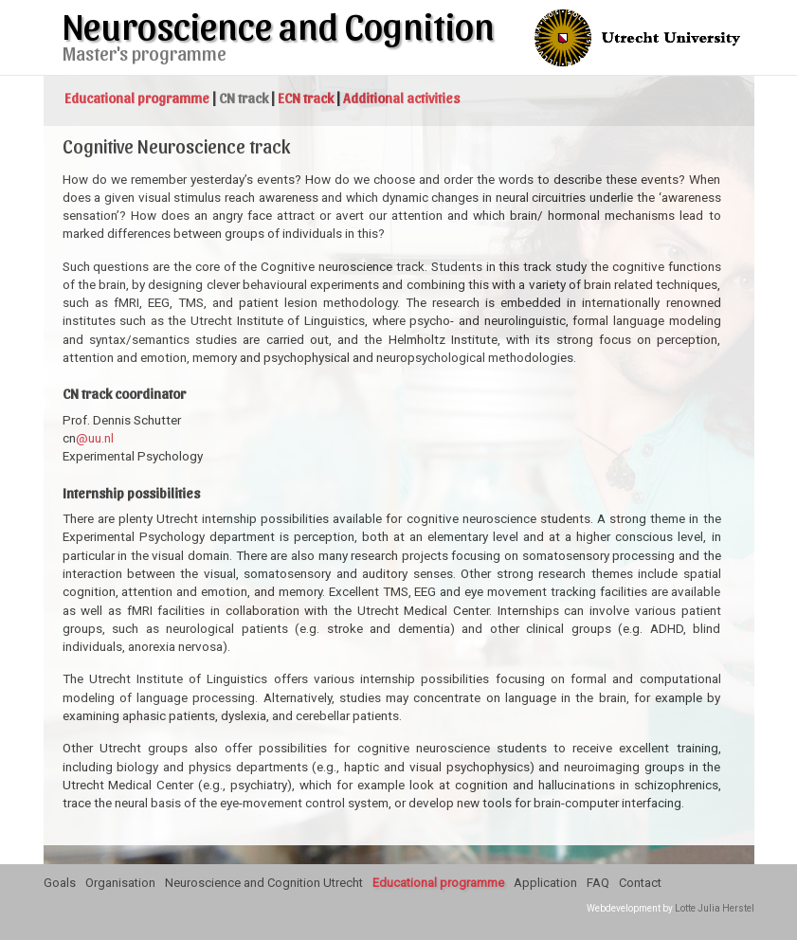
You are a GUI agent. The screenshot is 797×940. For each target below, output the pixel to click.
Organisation (120, 883)
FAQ (598, 883)
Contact (640, 883)
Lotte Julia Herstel (714, 908)
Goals (60, 883)
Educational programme (438, 883)
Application (545, 883)
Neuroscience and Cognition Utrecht (264, 883)
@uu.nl (95, 437)
